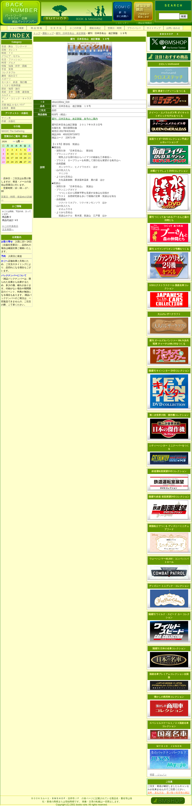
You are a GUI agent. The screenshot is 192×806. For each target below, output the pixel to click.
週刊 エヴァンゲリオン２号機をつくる (169, 249)
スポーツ (6, 79)
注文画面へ (8, 229)
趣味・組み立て (10, 75)
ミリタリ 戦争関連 (11, 85)
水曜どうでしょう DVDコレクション (169, 171)
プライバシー (134, 28)
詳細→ (25, 136)
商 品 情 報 (36, 28)
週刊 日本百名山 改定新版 (71, 33)
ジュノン (161, 774)
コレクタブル (8, 72)
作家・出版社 (8, 121)
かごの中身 (75, 28)
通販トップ (48, 33)
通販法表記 (95, 28)
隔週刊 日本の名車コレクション (169, 648)
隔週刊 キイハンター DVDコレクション (169, 370)
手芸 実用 (7, 69)
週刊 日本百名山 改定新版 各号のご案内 (75, 118)
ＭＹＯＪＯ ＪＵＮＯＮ (169, 746)
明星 (152, 774)
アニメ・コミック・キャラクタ (16, 100)
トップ (36, 33)
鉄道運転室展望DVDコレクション (169, 471)
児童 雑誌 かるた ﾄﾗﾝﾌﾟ (13, 104)
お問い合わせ (173, 28)
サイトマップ (154, 28)
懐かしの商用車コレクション (169, 697)
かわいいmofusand (169, 64)
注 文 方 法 (56, 28)
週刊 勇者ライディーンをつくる (169, 91)
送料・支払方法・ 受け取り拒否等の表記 (169, 792)
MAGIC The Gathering (13, 131)
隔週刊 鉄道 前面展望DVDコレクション (169, 496)
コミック (122, 23)
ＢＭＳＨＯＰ (59, 798)
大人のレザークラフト (169, 314)
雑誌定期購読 (145, 23)
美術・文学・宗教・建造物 (15, 92)
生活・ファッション (12, 59)
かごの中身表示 (10, 226)
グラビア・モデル (11, 56)
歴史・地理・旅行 (11, 88)
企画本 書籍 (8, 108)
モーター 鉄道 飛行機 (14, 82)
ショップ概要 (17, 28)
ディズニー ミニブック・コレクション (169, 586)
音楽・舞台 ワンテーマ (14, 46)
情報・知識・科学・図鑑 (14, 66)
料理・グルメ (8, 62)
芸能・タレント (10, 49)
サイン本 (6, 118)
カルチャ (6, 95)
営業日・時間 (114, 28)
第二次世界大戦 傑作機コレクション (169, 415)
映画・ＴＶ (7, 53)
